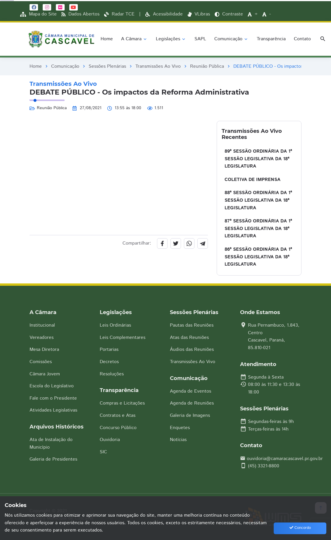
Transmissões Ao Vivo (158, 66)
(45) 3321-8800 (263, 466)
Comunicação (65, 66)
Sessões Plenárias (107, 66)
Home (36, 66)
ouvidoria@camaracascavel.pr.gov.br (285, 458)
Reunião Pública (207, 66)
